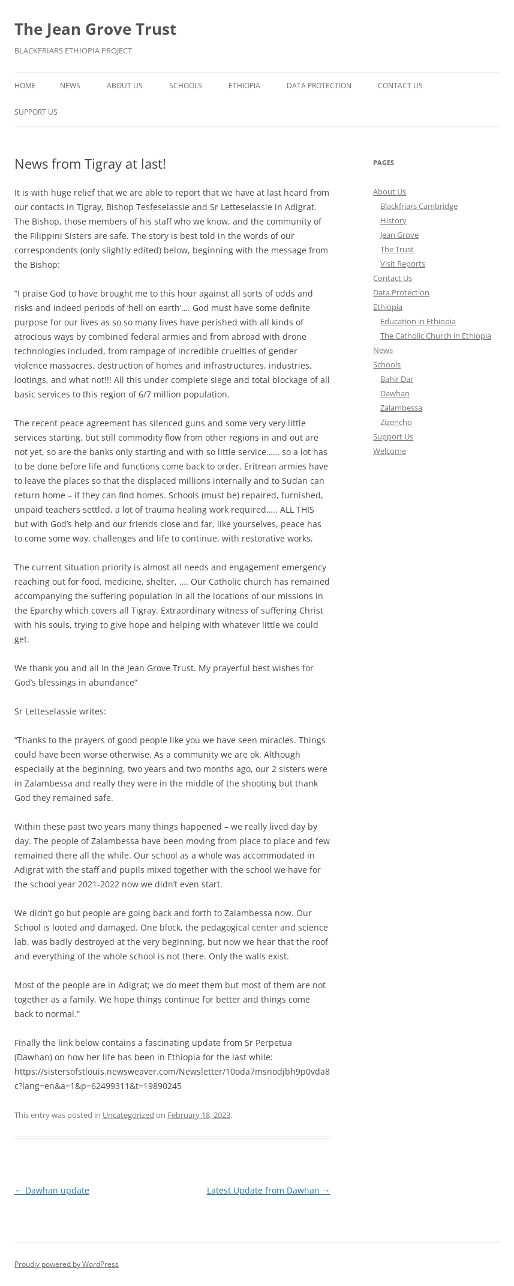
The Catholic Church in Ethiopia (435, 335)
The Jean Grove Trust (95, 29)
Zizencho (396, 422)
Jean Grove (399, 234)
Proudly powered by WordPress (66, 1264)
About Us (125, 85)
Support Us (36, 112)
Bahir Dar (396, 378)
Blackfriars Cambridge (419, 206)
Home (25, 85)
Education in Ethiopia (418, 321)
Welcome (389, 450)
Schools (185, 85)
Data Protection (319, 85)
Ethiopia (244, 85)
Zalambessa (401, 407)
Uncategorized (128, 1114)
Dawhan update (51, 1190)
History (393, 220)
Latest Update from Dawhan (268, 1190)
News (70, 85)
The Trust (397, 249)
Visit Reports (402, 263)
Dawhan (395, 393)
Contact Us (400, 85)
